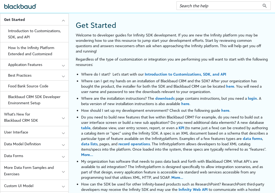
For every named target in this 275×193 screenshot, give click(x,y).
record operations (134, 144)
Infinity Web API (193, 189)
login (252, 98)
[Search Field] (223, 5)
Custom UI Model (36, 185)
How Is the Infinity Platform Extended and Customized (31, 50)
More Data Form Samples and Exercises (36, 170)
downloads (165, 98)
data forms (252, 138)
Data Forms (36, 155)
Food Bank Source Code (28, 86)
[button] (265, 5)
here (230, 86)
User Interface (36, 132)
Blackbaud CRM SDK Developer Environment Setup (34, 99)
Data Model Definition (36, 144)
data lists (89, 144)
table (86, 127)
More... (87, 154)
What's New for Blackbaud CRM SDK (36, 117)
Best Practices (38, 75)
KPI (181, 127)
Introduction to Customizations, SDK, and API (34, 33)
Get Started (36, 19)
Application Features (38, 64)
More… (177, 177)
